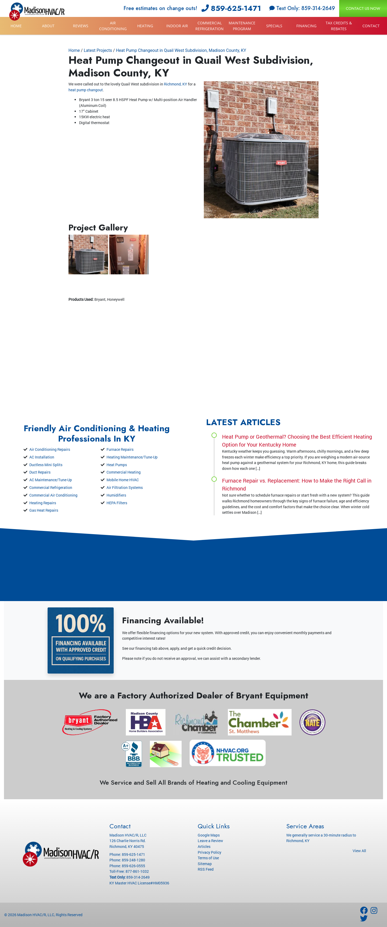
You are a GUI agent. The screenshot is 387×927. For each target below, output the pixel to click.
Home (16, 25)
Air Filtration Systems (125, 487)
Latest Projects (98, 50)
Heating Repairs (42, 502)
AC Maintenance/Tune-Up (50, 479)
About (48, 25)
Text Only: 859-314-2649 (302, 8)
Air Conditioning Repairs (49, 449)
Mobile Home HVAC (123, 479)
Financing (306, 25)
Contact (371, 25)
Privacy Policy (209, 852)
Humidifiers (116, 495)
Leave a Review (210, 840)
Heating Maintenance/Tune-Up (132, 457)
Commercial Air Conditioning (53, 495)
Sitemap (205, 863)
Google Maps (209, 835)
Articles (204, 846)
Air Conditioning (113, 25)
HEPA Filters (117, 502)
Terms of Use (208, 857)
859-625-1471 (231, 8)
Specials (274, 25)
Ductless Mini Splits (45, 464)
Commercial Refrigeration (209, 25)
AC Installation (41, 457)
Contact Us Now (363, 8)
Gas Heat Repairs (43, 510)
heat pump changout (85, 89)
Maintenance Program (242, 25)
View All (359, 850)
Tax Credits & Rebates (339, 25)
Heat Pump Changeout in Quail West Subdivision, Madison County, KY (181, 50)
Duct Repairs (39, 472)
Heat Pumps (117, 464)
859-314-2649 (138, 877)
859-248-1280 (133, 859)
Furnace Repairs (120, 449)
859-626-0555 (133, 865)
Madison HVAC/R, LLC (35, 914)
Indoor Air (177, 25)
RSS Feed (206, 869)
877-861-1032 (137, 871)
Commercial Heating (124, 472)
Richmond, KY (175, 84)
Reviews (80, 25)
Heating (145, 25)
